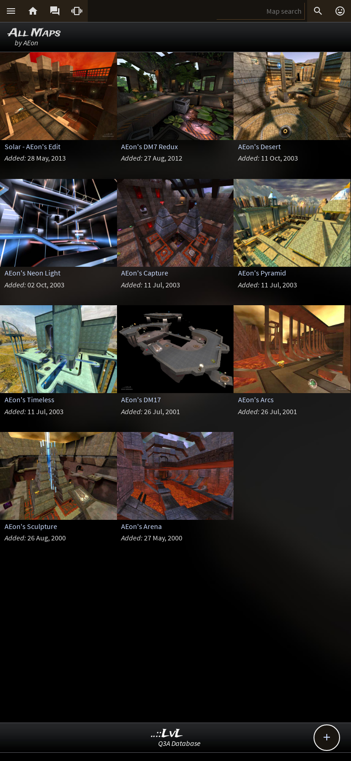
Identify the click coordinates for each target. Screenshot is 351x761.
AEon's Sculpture (31, 526)
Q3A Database (179, 743)
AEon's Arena (141, 526)
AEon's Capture (144, 272)
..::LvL (167, 734)
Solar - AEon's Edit (32, 146)
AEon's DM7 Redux (149, 146)
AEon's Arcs (256, 399)
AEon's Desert (259, 146)
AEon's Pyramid (262, 272)
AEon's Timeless (29, 399)
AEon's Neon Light (32, 272)
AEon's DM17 (141, 399)
